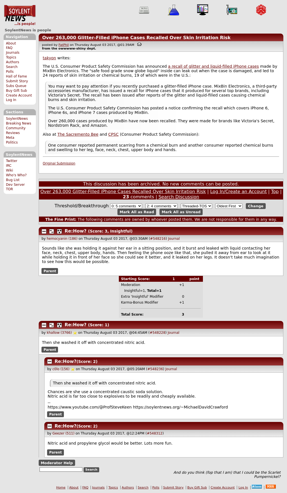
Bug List (13, 180)
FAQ (9, 48)
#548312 (155, 433)
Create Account (19, 95)
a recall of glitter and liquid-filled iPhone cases (213, 66)
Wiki (9, 170)
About (11, 43)
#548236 (155, 369)
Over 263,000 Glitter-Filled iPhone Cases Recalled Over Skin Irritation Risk (136, 37)
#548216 (158, 239)
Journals (12, 53)
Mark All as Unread (181, 212)
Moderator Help (57, 463)
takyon (49, 58)
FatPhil (64, 45)
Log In (11, 100)
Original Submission (59, 163)
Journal (174, 239)
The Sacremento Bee (77, 134)
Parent (49, 271)
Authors (12, 62)
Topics (11, 57)
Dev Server (15, 185)
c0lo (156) (61, 369)
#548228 (157, 333)
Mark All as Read (137, 212)
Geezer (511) (63, 433)
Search (12, 67)
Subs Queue (16, 86)
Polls (9, 72)
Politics (12, 142)
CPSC (113, 134)
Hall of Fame (16, 76)
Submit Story (17, 81)
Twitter (11, 161)
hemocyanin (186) (62, 239)
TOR (9, 189)
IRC (8, 166)
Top (275, 191)
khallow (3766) (59, 333)
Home (61, 487)
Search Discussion (178, 196)
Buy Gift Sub (16, 91)
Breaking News (18, 123)
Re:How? (76, 231)
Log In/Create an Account (238, 191)
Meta (10, 138)
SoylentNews (20, 15)
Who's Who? (16, 175)
